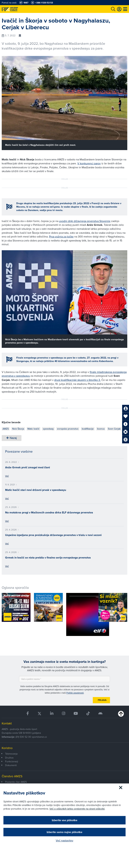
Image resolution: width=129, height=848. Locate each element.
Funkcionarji (11, 761)
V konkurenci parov (89, 163)
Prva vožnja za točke (61, 236)
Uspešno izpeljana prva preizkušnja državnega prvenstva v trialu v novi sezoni (53, 535)
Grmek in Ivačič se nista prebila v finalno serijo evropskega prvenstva (48, 558)
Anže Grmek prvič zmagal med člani (27, 467)
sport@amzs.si (39, 737)
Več (7, 475)
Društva (9, 757)
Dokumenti (11, 765)
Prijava (102, 700)
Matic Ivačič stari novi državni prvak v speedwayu (35, 490)
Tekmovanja (11, 753)
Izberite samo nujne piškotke (64, 832)
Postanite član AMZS (16, 782)
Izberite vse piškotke (64, 820)
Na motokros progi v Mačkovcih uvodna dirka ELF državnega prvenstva (49, 512)
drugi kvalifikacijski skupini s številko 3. (77, 380)
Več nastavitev (64, 840)
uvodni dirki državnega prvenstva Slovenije (84, 221)
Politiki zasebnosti (75, 692)
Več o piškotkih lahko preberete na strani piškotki (77, 808)
